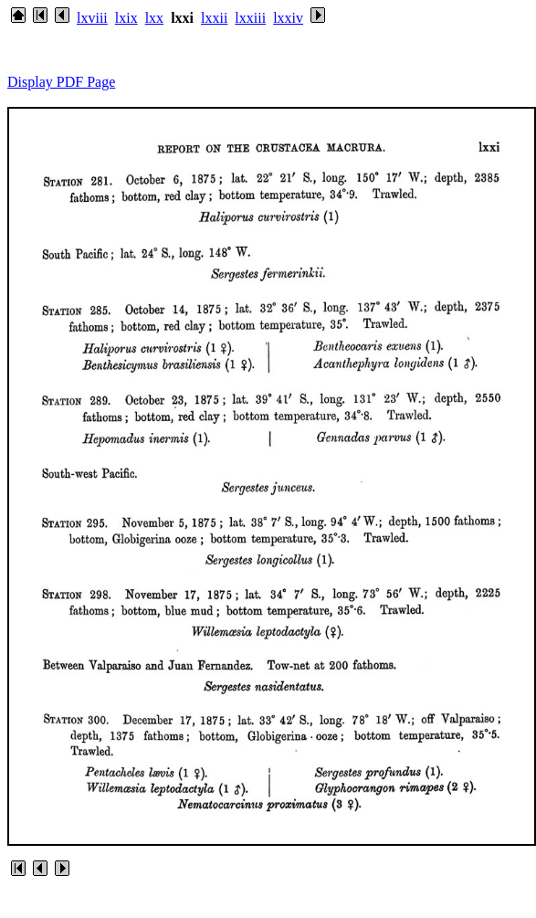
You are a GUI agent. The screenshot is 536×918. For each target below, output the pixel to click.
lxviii (92, 18)
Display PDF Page (61, 82)
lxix (126, 18)
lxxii (214, 18)
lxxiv (288, 18)
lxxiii (250, 18)
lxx (154, 18)
